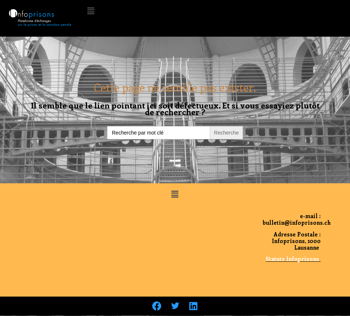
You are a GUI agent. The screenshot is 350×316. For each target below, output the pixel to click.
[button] (90, 11)
